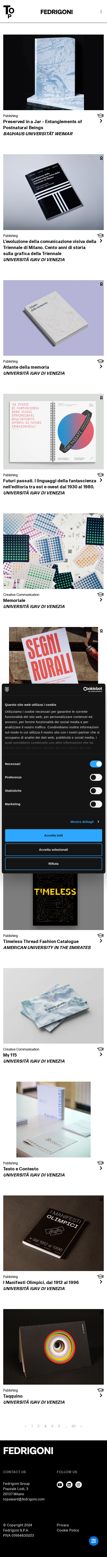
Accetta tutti (53, 835)
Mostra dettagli (82, 822)
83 (74, 1426)
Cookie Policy (68, 1530)
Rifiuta (53, 863)
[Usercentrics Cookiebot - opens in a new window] (83, 689)
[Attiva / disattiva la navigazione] (101, 11)
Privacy (63, 1525)
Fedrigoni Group (16, 1484)
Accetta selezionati (53, 849)
